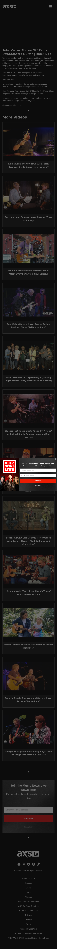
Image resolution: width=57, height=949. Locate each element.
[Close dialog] (56, 459)
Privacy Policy (38, 485)
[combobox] (22, 475)
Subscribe (38, 480)
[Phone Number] (40, 475)
